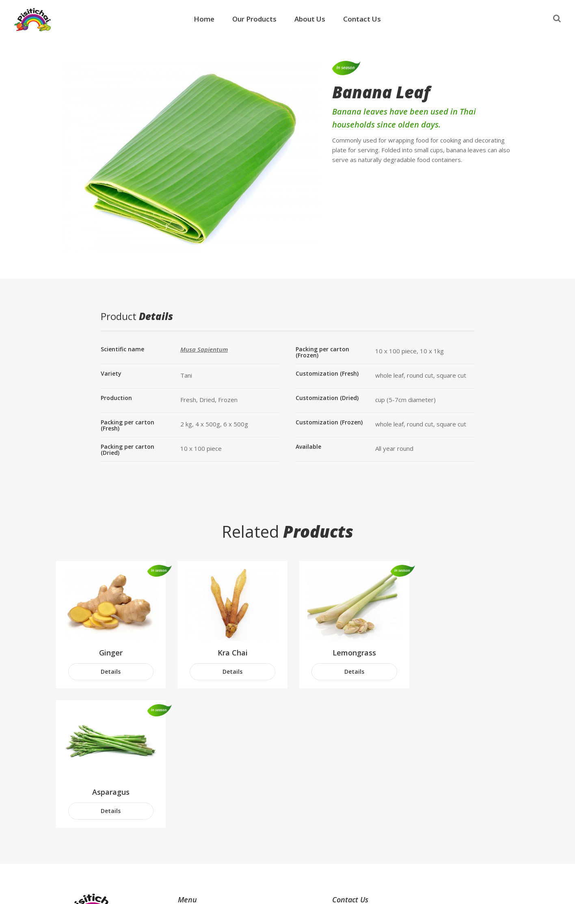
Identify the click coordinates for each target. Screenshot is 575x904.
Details (109, 669)
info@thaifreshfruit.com (376, 828)
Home (204, 19)
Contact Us (362, 19)
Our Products (254, 19)
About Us (309, 19)
